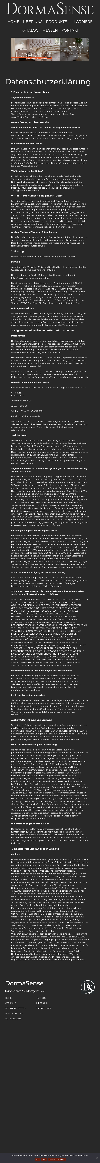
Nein (44, 1159)
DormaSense (24, 983)
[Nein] (97, 1158)
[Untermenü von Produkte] (69, 22)
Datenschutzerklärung (57, 1159)
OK (37, 1159)
